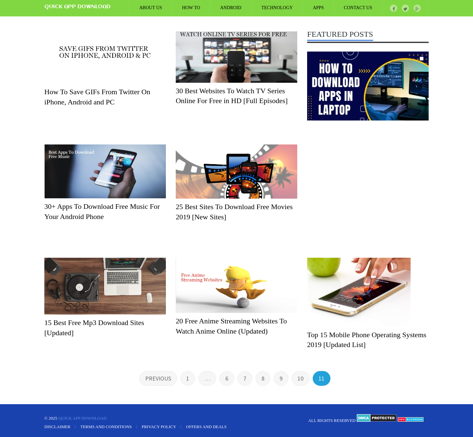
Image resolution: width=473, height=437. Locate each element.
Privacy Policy (159, 426)
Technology (277, 7)
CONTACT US (358, 7)
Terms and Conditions (106, 426)
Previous (158, 378)
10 (301, 378)
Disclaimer (57, 426)
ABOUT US (150, 7)
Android (230, 7)
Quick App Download (77, 7)
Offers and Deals (206, 426)
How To (191, 7)
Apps (318, 7)
